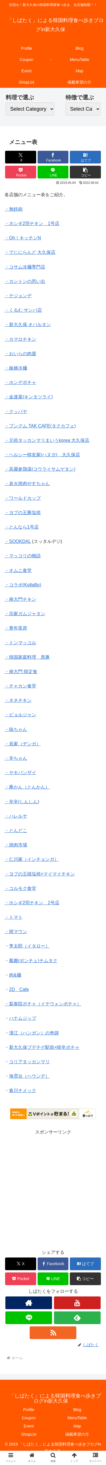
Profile (28, 1409)
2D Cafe (19, 989)
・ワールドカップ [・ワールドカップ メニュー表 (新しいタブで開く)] (23, 498)
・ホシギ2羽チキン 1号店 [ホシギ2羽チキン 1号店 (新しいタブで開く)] (32, 223)
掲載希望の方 (77, 1434)
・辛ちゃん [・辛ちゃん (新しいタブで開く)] (16, 758)
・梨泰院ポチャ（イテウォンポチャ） (43, 1003)
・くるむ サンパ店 (23, 310)
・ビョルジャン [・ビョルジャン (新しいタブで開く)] (20, 714)
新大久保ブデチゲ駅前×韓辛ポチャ (44, 1047)
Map (77, 1426)
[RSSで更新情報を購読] (53, 1332)
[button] (85, 172)
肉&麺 (15, 975)
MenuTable (77, 1418)
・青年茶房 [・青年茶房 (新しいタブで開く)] (16, 628)
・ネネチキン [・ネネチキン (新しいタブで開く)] (18, 700)
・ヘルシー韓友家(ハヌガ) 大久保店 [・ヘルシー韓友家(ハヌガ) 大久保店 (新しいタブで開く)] (42, 454)
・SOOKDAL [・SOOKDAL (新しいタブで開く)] (18, 541)
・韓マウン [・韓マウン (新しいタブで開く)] (16, 931)
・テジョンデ (18, 295)
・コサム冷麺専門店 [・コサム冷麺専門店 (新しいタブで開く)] (25, 267)
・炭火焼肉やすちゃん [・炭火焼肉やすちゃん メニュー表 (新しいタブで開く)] (27, 483)
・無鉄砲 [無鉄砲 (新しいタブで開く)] (14, 209)
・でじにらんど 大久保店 (30, 252)
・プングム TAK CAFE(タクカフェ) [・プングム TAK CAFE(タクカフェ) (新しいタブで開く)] (40, 425)
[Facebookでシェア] (53, 157)
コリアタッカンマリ (29, 1061)
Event (29, 1426)
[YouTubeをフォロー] (77, 1302)
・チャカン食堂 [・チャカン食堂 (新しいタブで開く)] (20, 686)
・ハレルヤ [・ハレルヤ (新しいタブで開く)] (16, 816)
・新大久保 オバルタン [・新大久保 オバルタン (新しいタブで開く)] (28, 324)
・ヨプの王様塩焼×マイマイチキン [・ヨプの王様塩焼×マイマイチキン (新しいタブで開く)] (40, 874)
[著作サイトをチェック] (28, 1302)
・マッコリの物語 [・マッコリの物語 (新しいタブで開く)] (23, 555)
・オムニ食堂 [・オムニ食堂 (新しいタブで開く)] (18, 570)
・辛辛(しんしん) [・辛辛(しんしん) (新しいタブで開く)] (22, 801)
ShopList (28, 1434)
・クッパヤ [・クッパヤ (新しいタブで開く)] (16, 411)
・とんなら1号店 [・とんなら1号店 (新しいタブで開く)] (22, 527)
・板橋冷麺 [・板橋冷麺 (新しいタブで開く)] (16, 368)
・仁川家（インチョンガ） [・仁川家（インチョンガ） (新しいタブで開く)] (32, 859)
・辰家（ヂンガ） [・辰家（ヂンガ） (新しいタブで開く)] (23, 743)
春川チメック (22, 1090)
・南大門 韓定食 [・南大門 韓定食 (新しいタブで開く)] (21, 671)
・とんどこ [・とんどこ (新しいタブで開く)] (16, 830)
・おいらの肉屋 (20, 353)
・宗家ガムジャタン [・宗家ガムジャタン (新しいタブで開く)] (25, 613)
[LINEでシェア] (53, 172)
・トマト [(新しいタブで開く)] (14, 917)
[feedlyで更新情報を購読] (77, 1317)
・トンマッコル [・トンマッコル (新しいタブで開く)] (20, 642)
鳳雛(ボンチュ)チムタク (33, 960)
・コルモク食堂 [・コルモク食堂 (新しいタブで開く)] (20, 888)
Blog (77, 1409)
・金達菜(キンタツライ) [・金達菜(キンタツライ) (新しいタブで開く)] (29, 396)
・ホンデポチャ (20, 382)
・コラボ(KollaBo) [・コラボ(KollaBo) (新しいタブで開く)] (23, 584)
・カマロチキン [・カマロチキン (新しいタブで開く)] (20, 339)
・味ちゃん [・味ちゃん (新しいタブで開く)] (16, 729)
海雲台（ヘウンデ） (29, 1076)
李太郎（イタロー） (29, 946)
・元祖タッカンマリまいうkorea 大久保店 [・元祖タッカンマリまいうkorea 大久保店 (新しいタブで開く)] (47, 440)
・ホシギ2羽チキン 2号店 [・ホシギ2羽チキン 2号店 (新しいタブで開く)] (32, 902)
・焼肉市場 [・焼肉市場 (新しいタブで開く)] (16, 844)
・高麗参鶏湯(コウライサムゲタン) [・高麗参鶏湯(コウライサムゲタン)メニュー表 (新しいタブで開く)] (40, 469)
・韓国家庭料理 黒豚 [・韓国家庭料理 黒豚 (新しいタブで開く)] (27, 657)
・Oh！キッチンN (23, 237)
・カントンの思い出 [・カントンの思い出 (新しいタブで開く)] (25, 281)
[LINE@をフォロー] (28, 1317)
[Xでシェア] (20, 157)
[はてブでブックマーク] (85, 157)
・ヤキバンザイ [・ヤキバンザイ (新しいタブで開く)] (20, 772)
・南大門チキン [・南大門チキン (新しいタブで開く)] (20, 599)
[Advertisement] (53, 1189)
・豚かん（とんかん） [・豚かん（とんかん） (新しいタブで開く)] (27, 787)
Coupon (29, 1418)
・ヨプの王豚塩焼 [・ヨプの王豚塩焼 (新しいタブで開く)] (23, 512)
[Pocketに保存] (20, 172)
